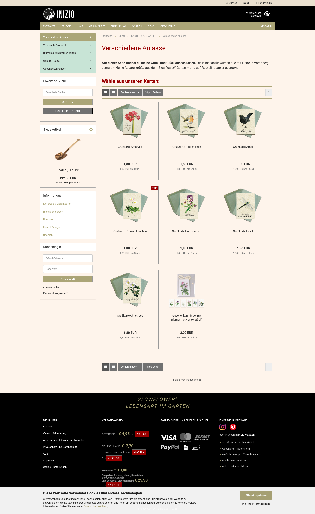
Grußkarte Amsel (243, 146)
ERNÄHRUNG (118, 26)
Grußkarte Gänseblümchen (130, 231)
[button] (246, 3)
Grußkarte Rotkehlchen (186, 146)
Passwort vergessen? (55, 293)
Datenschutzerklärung (95, 506)
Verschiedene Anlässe (56, 37)
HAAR (80, 26)
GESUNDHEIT (97, 26)
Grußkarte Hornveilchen (186, 231)
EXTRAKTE (49, 26)
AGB (45, 453)
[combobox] (130, 92)
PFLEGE (66, 26)
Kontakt (47, 426)
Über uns (48, 219)
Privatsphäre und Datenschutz (60, 446)
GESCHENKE (167, 26)
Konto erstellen (51, 287)
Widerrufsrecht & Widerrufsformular (63, 440)
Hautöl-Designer (52, 227)
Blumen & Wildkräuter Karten (59, 52)
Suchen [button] (231, 3)
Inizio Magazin (246, 434)
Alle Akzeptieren (256, 495)
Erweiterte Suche (68, 111)
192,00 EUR (67, 178)
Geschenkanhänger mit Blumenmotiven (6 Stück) (186, 317)
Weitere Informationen (256, 503)
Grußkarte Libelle (243, 231)
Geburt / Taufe (51, 60)
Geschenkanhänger (54, 68)
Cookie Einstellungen (55, 466)
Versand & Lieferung (54, 433)
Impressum (49, 460)
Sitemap (48, 234)
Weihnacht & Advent (54, 45)
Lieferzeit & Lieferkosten (57, 203)
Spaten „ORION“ (67, 170)
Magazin (266, 26)
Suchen (67, 102)
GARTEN (137, 26)
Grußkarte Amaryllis (130, 146)
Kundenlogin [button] (264, 3)
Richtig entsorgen (53, 211)
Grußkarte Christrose (130, 315)
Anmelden (68, 278)
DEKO (151, 26)
